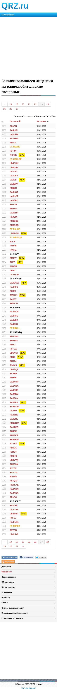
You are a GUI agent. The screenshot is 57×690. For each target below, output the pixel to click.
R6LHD (16, 229)
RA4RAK (14, 522)
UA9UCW (14, 283)
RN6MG (13, 208)
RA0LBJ (17, 501)
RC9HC (13, 456)
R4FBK (13, 155)
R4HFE (13, 245)
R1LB (12, 241)
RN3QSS (14, 221)
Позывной (15, 121)
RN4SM (13, 431)
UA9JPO (14, 200)
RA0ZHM (14, 138)
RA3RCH (14, 311)
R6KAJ (13, 361)
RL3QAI (13, 480)
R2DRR (13, 266)
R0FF (12, 262)
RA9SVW (14, 406)
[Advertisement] (28, 47)
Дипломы (6, 566)
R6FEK (16, 526)
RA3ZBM (14, 394)
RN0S (12, 357)
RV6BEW (14, 439)
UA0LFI (13, 179)
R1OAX (13, 365)
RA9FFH (14, 402)
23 (41, 104)
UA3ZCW (14, 274)
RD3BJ (16, 147)
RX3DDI (13, 217)
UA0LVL (14, 171)
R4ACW (13, 472)
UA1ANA (14, 386)
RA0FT (13, 299)
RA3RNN (14, 493)
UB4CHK (14, 163)
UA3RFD (14, 316)
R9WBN (13, 295)
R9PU (12, 344)
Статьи (5, 603)
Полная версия (28, 688)
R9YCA (13, 349)
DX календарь (8, 587)
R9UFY (13, 258)
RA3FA (16, 307)
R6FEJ (13, 518)
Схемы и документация (13, 608)
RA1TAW (14, 427)
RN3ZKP (14, 435)
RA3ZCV (14, 398)
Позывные (7, 572)
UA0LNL (14, 419)
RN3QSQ (14, 225)
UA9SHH (14, 212)
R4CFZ (13, 250)
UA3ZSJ (14, 320)
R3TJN (13, 151)
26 (11, 109)
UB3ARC (14, 513)
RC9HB (13, 373)
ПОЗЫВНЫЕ (8, 14)
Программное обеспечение (15, 613)
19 (17, 104)
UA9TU (13, 410)
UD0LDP (17, 159)
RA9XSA (14, 192)
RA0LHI (13, 505)
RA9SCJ (14, 324)
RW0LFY (14, 303)
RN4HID (13, 340)
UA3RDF (14, 390)
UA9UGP (14, 196)
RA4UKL (14, 130)
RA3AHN (14, 489)
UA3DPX (14, 184)
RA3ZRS (14, 414)
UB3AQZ (14, 369)
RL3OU (13, 126)
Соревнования (9, 577)
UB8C (12, 270)
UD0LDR (14, 534)
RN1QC (13, 447)
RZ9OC (13, 497)
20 (23, 104)
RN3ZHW (14, 423)
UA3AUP (14, 382)
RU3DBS (14, 336)
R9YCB (13, 530)
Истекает (43, 121)
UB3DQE (17, 237)
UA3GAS (14, 509)
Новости (6, 597)
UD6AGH (14, 233)
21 (29, 104)
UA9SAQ (17, 332)
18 (10, 104)
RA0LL (16, 328)
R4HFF (13, 377)
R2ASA (13, 443)
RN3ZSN (14, 464)
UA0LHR (14, 134)
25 (4, 109)
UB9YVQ (14, 460)
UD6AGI (14, 353)
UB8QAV (14, 167)
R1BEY (13, 452)
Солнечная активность (13, 618)
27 (17, 109)
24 (47, 104)
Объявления (8, 582)
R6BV (16, 254)
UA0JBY (14, 175)
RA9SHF (17, 278)
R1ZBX (13, 468)
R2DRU (13, 476)
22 (35, 104)
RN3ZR (13, 188)
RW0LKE (14, 485)
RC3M (13, 291)
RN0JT (13, 142)
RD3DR (13, 204)
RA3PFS (14, 287)
